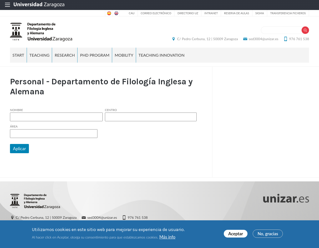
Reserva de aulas (236, 13)
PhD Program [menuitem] (94, 55)
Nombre (16, 110)
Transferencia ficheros (288, 13)
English (115, 13)
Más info (167, 237)
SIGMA (259, 13)
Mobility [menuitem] (124, 55)
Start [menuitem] (18, 55)
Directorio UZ (187, 13)
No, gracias (267, 233)
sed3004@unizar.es (263, 39)
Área (14, 126)
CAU (132, 13)
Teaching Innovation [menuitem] (162, 55)
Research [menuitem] (65, 55)
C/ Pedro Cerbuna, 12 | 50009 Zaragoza (207, 39)
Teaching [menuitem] (39, 55)
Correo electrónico (156, 13)
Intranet (211, 13)
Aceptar (235, 233)
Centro (111, 110)
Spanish (108, 13)
